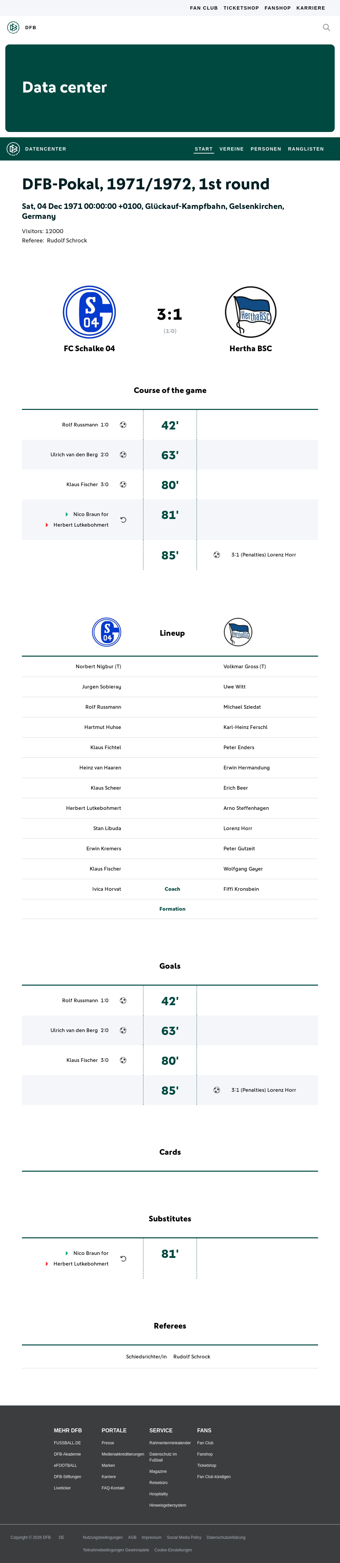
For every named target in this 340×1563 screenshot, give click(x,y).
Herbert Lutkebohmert (81, 525)
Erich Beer (235, 788)
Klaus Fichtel (105, 747)
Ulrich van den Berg (74, 454)
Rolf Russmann (80, 424)
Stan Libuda (107, 828)
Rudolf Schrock (67, 241)
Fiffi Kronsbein (241, 889)
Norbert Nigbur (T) (98, 666)
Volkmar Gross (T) (244, 666)
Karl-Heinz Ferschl (245, 727)
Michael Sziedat (242, 707)
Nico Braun (86, 514)
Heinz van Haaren (100, 767)
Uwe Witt (234, 686)
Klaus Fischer (82, 484)
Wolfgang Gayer (243, 869)
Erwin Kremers (103, 848)
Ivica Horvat (106, 889)
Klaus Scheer (106, 788)
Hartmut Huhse (102, 727)
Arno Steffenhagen (246, 808)
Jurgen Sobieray (101, 686)
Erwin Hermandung (246, 767)
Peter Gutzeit (239, 848)
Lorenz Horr (281, 554)
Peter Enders (238, 747)
